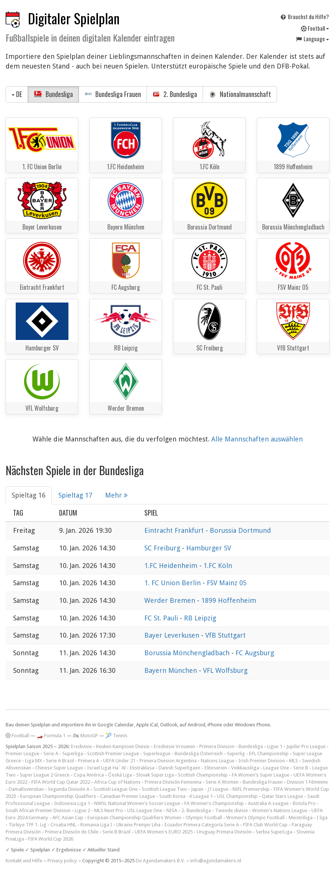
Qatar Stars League (282, 796)
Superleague (156, 753)
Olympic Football (203, 817)
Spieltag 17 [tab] (75, 495)
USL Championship (237, 796)
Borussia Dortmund (240, 530)
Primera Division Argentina (168, 760)
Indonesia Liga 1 (72, 803)
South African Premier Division (38, 810)
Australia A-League (268, 803)
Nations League (217, 760)
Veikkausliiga (245, 768)
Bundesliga (53, 94)
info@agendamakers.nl (215, 860)
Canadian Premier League (127, 796)
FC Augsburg (255, 653)
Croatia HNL (63, 824)
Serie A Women (222, 782)
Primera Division (216, 746)
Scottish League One (115, 789)
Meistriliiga (301, 817)
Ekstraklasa (142, 768)
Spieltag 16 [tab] (29, 495)
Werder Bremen (170, 600)
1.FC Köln (217, 565)
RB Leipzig (200, 618)
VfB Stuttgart (225, 635)
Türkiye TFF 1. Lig (27, 824)
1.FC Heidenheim (171, 565)
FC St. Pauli (162, 618)
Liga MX (33, 760)
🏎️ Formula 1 (51, 735)
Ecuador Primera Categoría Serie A (202, 824)
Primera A (88, 760)
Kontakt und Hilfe (24, 860)
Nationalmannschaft (240, 94)
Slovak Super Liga (155, 775)
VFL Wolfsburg (225, 670)
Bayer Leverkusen (172, 635)
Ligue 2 (82, 810)
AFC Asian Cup (67, 817)
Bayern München (171, 670)
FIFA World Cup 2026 (50, 839)
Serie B (300, 768)
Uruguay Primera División (224, 832)
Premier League (22, 753)
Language (312, 38)
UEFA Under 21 (119, 760)
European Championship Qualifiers (58, 796)
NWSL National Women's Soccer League (137, 803)
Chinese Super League (59, 768)
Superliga (72, 753)
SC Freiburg (163, 548)
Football (315, 28)
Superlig (236, 753)
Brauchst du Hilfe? (304, 16)
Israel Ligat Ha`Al (106, 768)
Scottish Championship (203, 775)
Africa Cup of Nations (117, 782)
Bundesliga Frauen (112, 94)
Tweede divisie (231, 810)
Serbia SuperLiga (274, 832)
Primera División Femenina (173, 782)
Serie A (50, 753)
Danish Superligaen (179, 768)
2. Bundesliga (175, 94)
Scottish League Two (164, 789)
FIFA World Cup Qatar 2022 (60, 782)
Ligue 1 (274, 746)
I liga (322, 817)
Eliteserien (216, 768)
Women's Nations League (279, 810)
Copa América (89, 775)
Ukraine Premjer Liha (138, 824)
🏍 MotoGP (85, 735)
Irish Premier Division (262, 760)
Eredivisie (81, 746)
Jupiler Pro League (306, 746)
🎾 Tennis (116, 735)
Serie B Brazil (116, 832)
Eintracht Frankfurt (175, 530)
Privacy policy (62, 860)
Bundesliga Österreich (199, 753)
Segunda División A (68, 789)
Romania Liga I (96, 824)
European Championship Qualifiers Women (134, 817)
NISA (171, 810)
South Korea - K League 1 (186, 796)
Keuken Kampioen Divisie (123, 746)
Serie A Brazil (60, 760)
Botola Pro (304, 803)
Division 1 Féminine (307, 782)
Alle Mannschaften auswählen (257, 439)
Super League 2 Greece (45, 775)
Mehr (116, 495)
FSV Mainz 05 (227, 583)
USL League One (144, 810)
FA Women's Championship (214, 803)
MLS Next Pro (108, 810)
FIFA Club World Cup (265, 824)
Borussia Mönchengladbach (187, 653)
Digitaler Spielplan (74, 18)
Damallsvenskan (26, 789)
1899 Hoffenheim (228, 600)
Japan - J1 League (209, 789)
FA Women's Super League (260, 775)
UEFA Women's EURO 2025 (164, 832)
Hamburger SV (208, 548)
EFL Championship (269, 753)
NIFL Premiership (251, 789)
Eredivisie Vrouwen (174, 746)
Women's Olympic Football (255, 817)
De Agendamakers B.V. (160, 860)
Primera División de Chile (71, 832)
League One (276, 768)
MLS (293, 760)
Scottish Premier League (113, 753)
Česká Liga (120, 775)
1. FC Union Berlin (173, 583)
